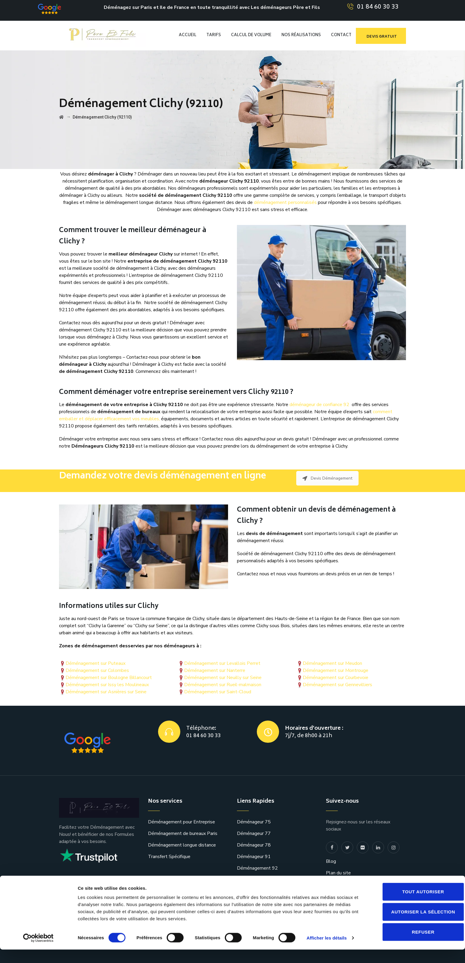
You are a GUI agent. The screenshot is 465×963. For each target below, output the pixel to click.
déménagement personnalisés (285, 202)
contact (334, 884)
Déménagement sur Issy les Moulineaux (107, 684)
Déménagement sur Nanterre (214, 670)
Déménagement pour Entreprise (181, 822)
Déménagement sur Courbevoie (335, 677)
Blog (331, 861)
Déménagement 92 (257, 868)
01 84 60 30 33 (378, 7)
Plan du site (338, 873)
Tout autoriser (415, 905)
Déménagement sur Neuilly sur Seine (223, 677)
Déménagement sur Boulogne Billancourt (109, 677)
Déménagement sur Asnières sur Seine (106, 692)
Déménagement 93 (257, 879)
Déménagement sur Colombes (97, 670)
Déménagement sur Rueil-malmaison (222, 684)
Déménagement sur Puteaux (95, 663)
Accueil (187, 35)
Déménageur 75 (254, 822)
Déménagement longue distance (182, 845)
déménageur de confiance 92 (319, 404)
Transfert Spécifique (169, 856)
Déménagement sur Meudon (332, 663)
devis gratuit (382, 37)
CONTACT (341, 35)
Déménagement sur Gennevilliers (337, 684)
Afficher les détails (327, 951)
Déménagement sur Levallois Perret (222, 663)
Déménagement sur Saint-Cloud (217, 692)
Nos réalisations (301, 35)
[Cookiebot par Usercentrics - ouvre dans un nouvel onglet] (38, 951)
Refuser (415, 945)
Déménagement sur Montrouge (335, 670)
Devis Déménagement (327, 478)
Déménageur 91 (254, 856)
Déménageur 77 (254, 833)
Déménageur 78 (254, 845)
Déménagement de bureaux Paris (182, 833)
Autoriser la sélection (415, 925)
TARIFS (213, 35)
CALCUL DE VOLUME (251, 35)
